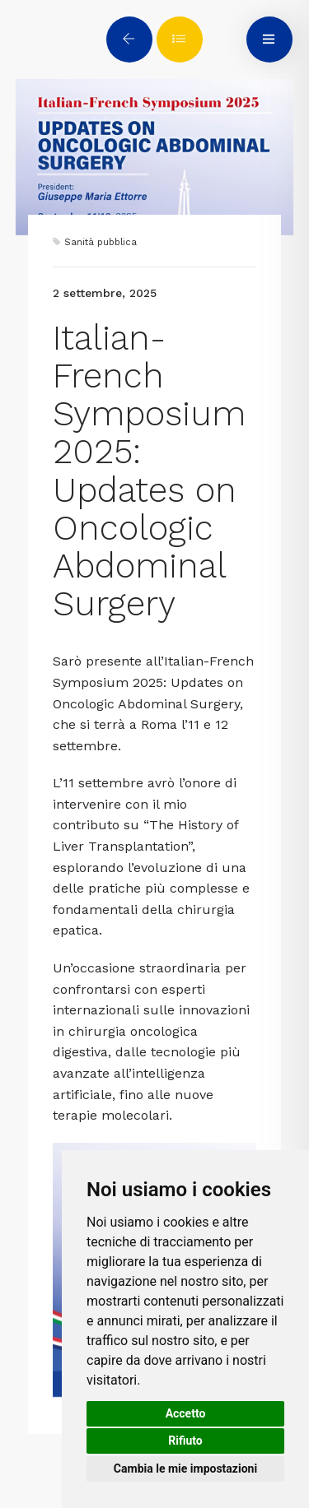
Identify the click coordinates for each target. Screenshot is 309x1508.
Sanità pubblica (100, 242)
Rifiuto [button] (185, 1440)
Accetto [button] (186, 1413)
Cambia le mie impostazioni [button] (185, 1468)
